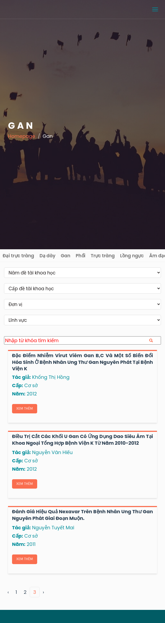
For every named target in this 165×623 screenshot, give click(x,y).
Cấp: (17, 385)
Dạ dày (48, 255)
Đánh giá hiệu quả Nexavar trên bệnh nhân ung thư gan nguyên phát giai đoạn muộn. (82, 514)
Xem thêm (24, 408)
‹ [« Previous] (8, 592)
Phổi (80, 255)
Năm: (18, 393)
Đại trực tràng (18, 255)
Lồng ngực (132, 255)
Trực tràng (103, 255)
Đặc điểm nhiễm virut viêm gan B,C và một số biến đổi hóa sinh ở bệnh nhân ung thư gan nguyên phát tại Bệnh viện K (82, 362)
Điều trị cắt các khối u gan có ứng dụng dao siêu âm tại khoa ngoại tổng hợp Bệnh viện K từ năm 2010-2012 (82, 439)
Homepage (21, 136)
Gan (65, 255)
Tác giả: (21, 377)
